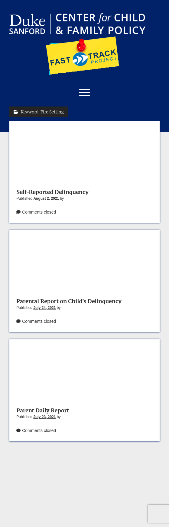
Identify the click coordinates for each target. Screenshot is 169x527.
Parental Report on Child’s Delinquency (69, 301)
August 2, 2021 (46, 198)
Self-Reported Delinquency (52, 192)
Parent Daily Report (42, 410)
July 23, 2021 (44, 417)
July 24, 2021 (44, 308)
